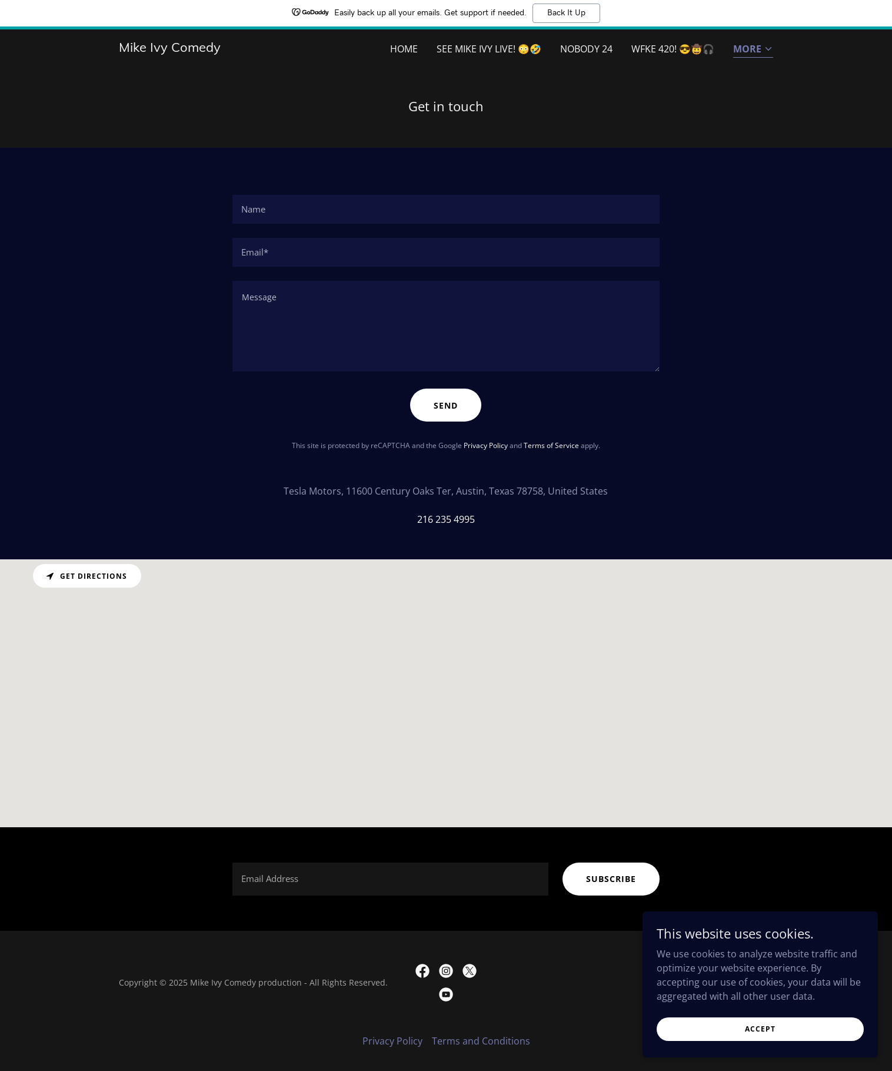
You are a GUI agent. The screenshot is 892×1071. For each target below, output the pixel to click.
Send (446, 405)
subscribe (611, 878)
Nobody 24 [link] (586, 48)
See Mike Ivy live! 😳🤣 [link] (489, 48)
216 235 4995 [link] (446, 519)
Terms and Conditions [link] (481, 1040)
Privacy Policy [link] (486, 445)
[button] (753, 50)
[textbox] (445, 209)
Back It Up (566, 13)
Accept (760, 1029)
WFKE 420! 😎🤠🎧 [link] (672, 48)
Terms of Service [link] (551, 445)
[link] (170, 48)
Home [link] (404, 48)
